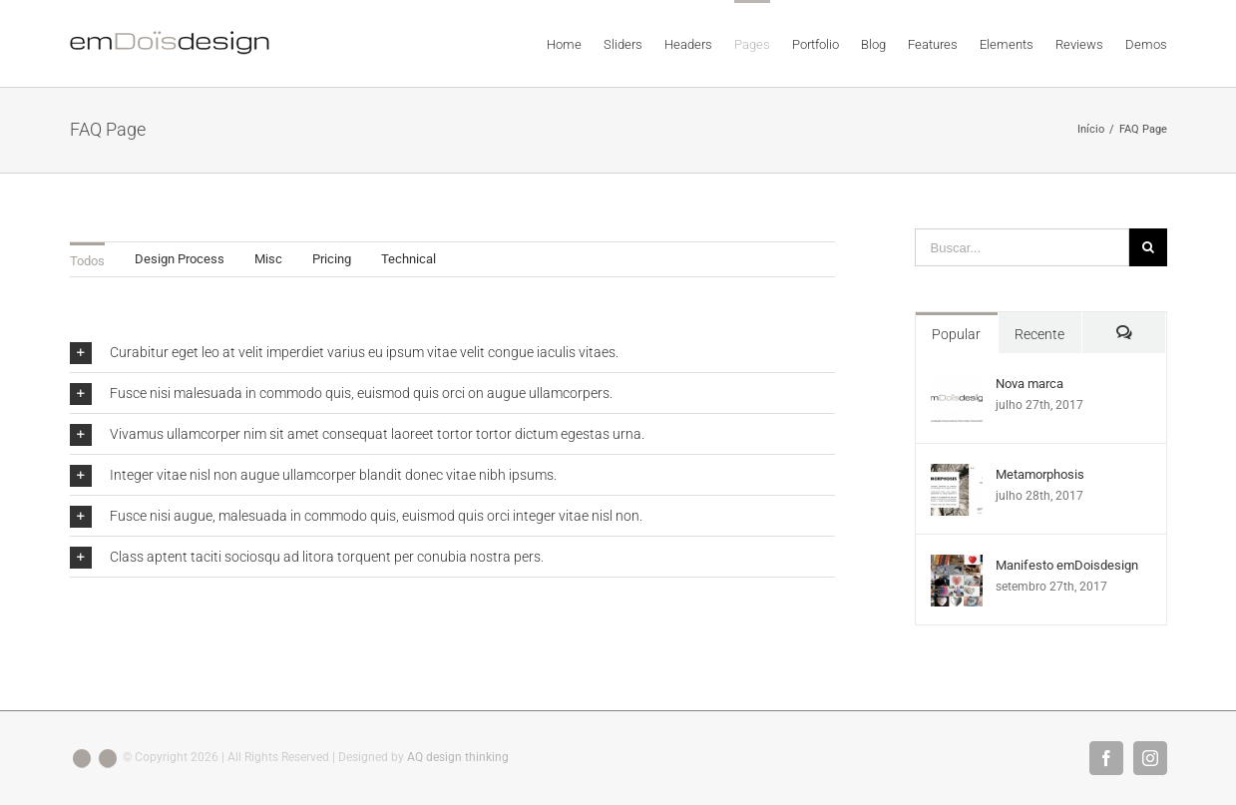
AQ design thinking (458, 757)
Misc (268, 258)
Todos (87, 260)
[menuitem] (575, 43)
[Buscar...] (1022, 247)
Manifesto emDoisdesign (1067, 565)
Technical (408, 258)
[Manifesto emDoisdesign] (957, 565)
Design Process (179, 258)
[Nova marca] (957, 383)
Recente (1039, 334)
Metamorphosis (1040, 474)
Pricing (331, 258)
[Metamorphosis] (957, 474)
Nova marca (1029, 383)
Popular (956, 334)
